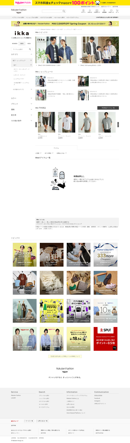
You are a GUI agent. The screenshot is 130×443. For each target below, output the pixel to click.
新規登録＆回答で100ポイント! (90, 6)
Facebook (97, 398)
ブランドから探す (44, 395)
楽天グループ (105, 6)
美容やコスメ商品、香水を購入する (50, 430)
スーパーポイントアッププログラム (77, 395)
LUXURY (13, 398)
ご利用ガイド (70, 401)
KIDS (29, 43)
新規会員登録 (98, 395)
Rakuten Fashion (45, 29)
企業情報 (13, 438)
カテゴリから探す (44, 401)
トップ (37, 29)
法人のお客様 (70, 407)
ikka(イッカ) (55, 29)
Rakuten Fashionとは (73, 398)
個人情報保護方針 (22, 438)
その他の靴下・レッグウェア (21, 83)
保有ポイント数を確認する (103, 430)
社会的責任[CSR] (33, 438)
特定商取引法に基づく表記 (74, 410)
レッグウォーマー (19, 79)
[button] (47, 127)
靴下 (15, 65)
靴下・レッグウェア (19, 60)
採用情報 (41, 438)
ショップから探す (44, 398)
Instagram (97, 401)
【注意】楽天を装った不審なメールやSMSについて (65, 356)
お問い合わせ (70, 404)
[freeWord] (22, 49)
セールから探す (43, 404)
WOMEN (14, 43)
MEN (21, 43)
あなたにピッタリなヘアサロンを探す (21, 430)
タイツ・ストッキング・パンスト (21, 70)
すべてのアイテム (44, 407)
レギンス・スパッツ (19, 75)
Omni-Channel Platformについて (76, 413)
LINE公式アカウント (100, 403)
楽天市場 (115, 6)
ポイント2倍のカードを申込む (76, 430)
